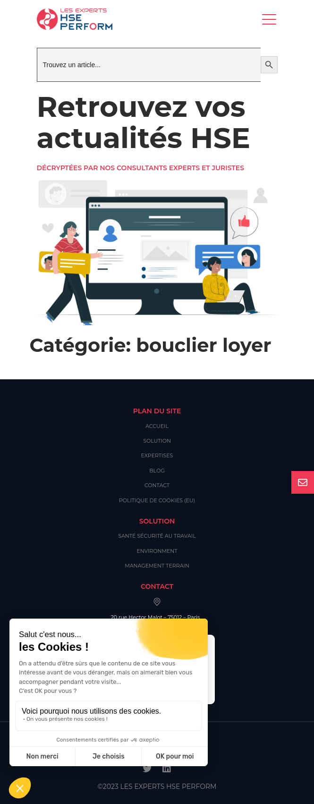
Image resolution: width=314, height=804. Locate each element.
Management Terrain (157, 565)
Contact (157, 485)
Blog (156, 470)
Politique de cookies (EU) (157, 500)
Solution (157, 440)
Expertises (157, 455)
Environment (156, 551)
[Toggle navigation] (270, 19)
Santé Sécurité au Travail (157, 536)
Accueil (157, 426)
